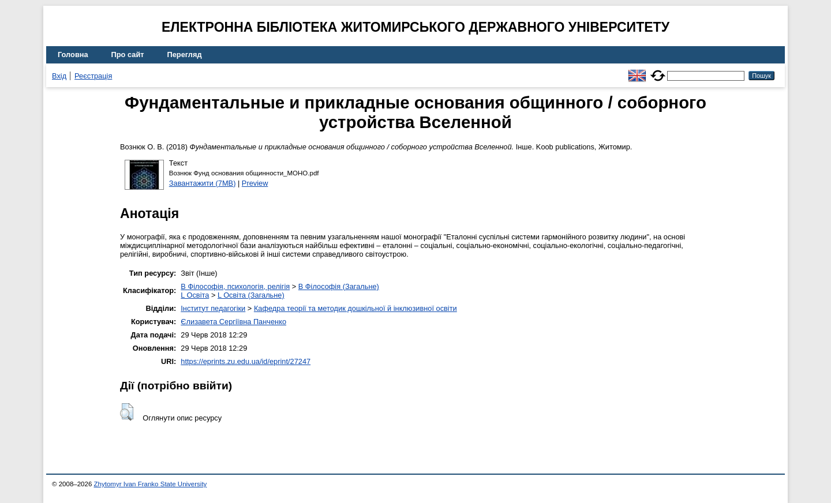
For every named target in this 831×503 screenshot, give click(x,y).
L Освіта (195, 295)
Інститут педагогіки (213, 308)
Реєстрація (93, 76)
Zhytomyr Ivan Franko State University (150, 484)
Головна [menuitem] (73, 54)
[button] (126, 412)
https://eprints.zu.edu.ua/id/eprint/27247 (245, 361)
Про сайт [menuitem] (127, 54)
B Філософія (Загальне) (338, 286)
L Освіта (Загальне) (251, 295)
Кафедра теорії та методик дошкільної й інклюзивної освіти (355, 308)
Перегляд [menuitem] (184, 54)
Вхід (59, 76)
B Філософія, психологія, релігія (235, 286)
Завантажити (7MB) (202, 183)
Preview (255, 183)
